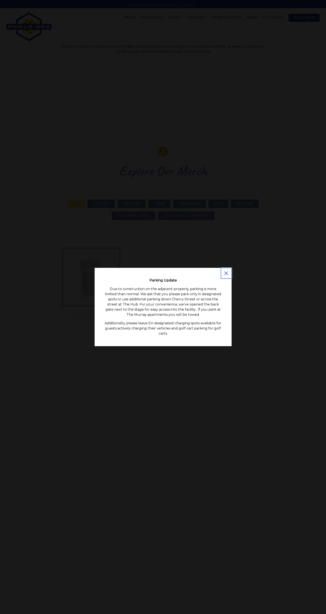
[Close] (226, 273)
